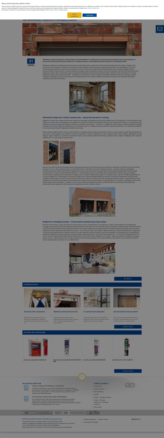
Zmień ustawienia (74, 15)
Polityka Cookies (53, 10)
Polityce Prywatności (93, 8)
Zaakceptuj (89, 15)
